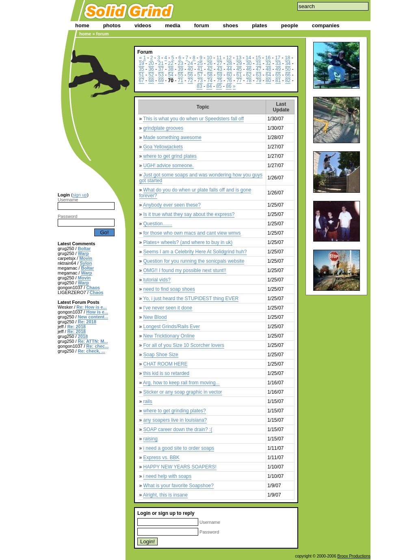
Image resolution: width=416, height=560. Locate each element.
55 (180, 75)
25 (200, 63)
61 (239, 75)
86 (228, 86)
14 (248, 58)
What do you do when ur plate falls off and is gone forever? (195, 192)
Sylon (86, 263)
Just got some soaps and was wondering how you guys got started (201, 177)
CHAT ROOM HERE (165, 364)
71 (180, 80)
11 (219, 58)
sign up (80, 194)
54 (170, 75)
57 (200, 75)
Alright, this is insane (165, 495)
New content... (93, 316)
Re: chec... (97, 346)
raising (150, 439)
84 (209, 86)
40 (190, 69)
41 (200, 69)
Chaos (93, 287)
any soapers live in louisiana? (175, 420)
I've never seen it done (167, 308)
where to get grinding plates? (174, 411)
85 (218, 86)
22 (170, 63)
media (172, 25)
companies (326, 25)
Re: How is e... (91, 307)
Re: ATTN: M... (93, 341)
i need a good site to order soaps (178, 448)
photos (112, 25)
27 (219, 63)
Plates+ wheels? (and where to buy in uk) (188, 242)
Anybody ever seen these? (172, 205)
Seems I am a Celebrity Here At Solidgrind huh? (195, 252)
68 (151, 80)
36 (151, 69)
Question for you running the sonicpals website (194, 261)
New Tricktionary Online (169, 336)
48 (268, 69)
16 (268, 58)
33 (278, 63)
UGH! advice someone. (168, 165)
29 (239, 63)
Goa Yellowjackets (163, 147)
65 (278, 75)
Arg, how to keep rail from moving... (181, 383)
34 (287, 63)
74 (209, 80)
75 (219, 80)
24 (190, 63)
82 (287, 80)
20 (151, 63)
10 (209, 58)
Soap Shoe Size (160, 354)
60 (229, 75)
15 (258, 58)
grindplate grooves (163, 128)
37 (160, 69)
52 (151, 75)
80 (268, 80)
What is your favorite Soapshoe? (178, 485)
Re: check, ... (91, 351)
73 (200, 80)
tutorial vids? (157, 280)
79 (258, 80)
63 (258, 75)
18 (287, 58)
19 (141, 63)
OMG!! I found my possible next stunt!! (184, 270)
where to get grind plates (170, 156)
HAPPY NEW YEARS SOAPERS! (180, 467)
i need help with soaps (167, 476)
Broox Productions (353, 556)
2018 (83, 336)
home (82, 25)
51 (141, 75)
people (289, 25)
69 (160, 80)
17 (277, 58)
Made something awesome (172, 137)
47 (258, 69)
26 (209, 63)
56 (190, 75)
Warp (83, 253)
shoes (230, 25)
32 (268, 63)
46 (248, 69)
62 (248, 75)
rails (147, 401)
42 (209, 69)
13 (238, 58)
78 (248, 80)
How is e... (97, 311)
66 (287, 75)
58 (209, 75)
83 (199, 86)
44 (229, 69)
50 (287, 69)
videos (142, 25)
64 (268, 75)
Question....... (157, 224)
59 (219, 75)
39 (180, 69)
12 (229, 58)
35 (141, 69)
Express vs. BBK (161, 457)
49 (278, 69)
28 (229, 63)
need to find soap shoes (169, 289)
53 (160, 75)
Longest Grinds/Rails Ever (171, 326)
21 (160, 63)
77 (239, 80)
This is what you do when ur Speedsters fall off (193, 119)
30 (248, 63)
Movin (85, 258)
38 (170, 69)
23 (180, 63)
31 (258, 63)
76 (229, 80)
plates (259, 25)
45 (239, 69)
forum (201, 25)
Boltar (84, 248)
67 (141, 80)
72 (190, 80)
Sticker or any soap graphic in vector (182, 392)
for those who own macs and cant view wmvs (192, 233)
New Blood (155, 317)
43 (219, 69)
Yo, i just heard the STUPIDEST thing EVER (190, 298)
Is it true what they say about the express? (189, 214)
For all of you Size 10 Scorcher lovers (183, 345)
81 (278, 80)
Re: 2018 (87, 321)
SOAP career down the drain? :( (177, 429)
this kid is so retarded (166, 373)
